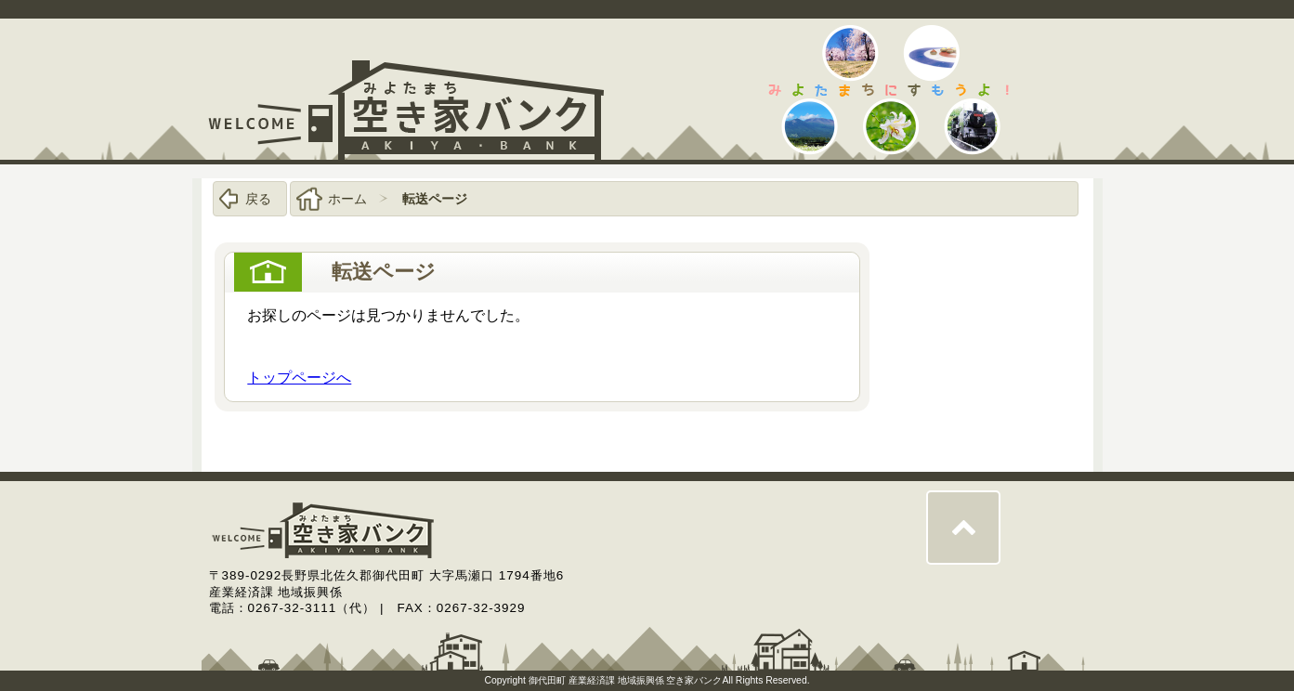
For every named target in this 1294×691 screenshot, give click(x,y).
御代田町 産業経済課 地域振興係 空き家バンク (626, 680)
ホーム (347, 198)
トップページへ (299, 377)
